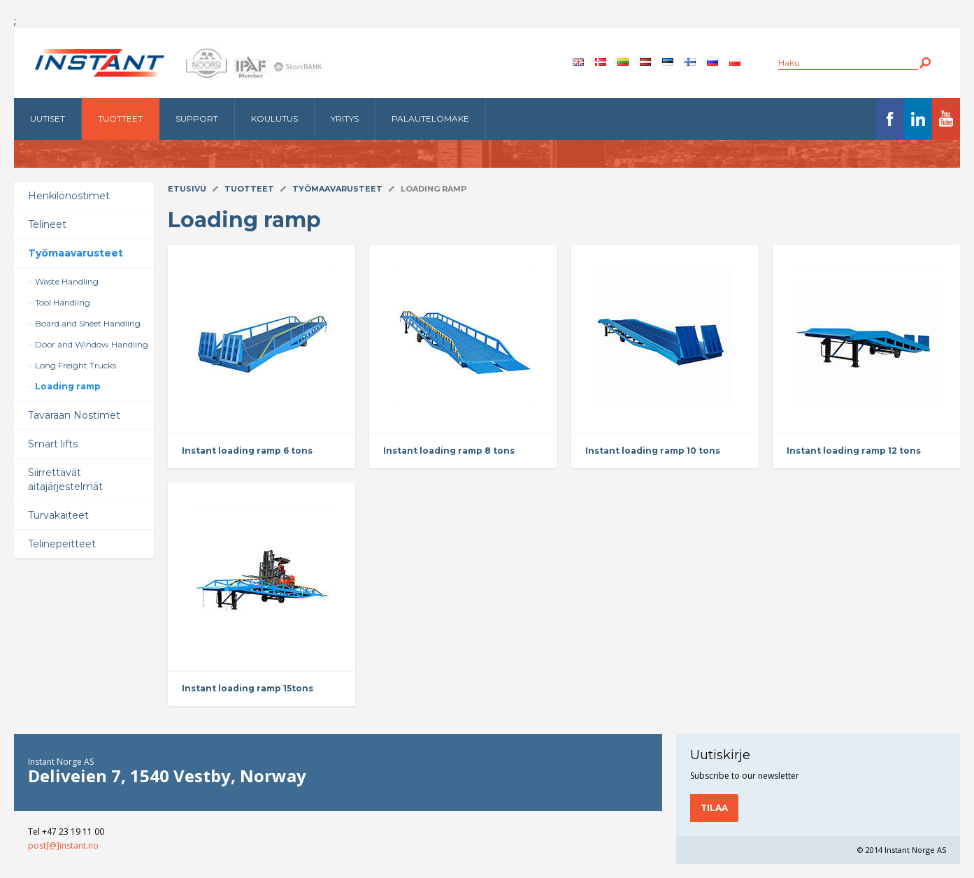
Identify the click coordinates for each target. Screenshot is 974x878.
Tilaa (714, 808)
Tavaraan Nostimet (74, 415)
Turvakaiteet (58, 515)
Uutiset (47, 118)
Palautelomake (430, 118)
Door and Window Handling (91, 344)
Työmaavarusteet (75, 253)
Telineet (47, 224)
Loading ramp (68, 386)
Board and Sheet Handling (88, 323)
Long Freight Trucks (75, 365)
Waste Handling (67, 281)
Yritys (345, 118)
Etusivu (187, 189)
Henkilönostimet (69, 195)
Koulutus (274, 118)
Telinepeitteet (62, 544)
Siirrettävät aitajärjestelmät (65, 479)
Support (197, 118)
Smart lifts (53, 444)
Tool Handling (62, 302)
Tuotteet (120, 118)
